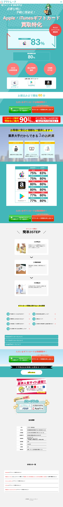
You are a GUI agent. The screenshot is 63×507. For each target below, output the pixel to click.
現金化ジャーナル (8, 476)
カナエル (7, 485)
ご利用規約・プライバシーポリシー (31, 499)
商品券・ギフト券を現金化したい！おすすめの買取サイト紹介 (35, 476)
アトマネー (32, 500)
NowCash (7, 472)
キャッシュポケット (9, 481)
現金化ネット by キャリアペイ (10, 489)
